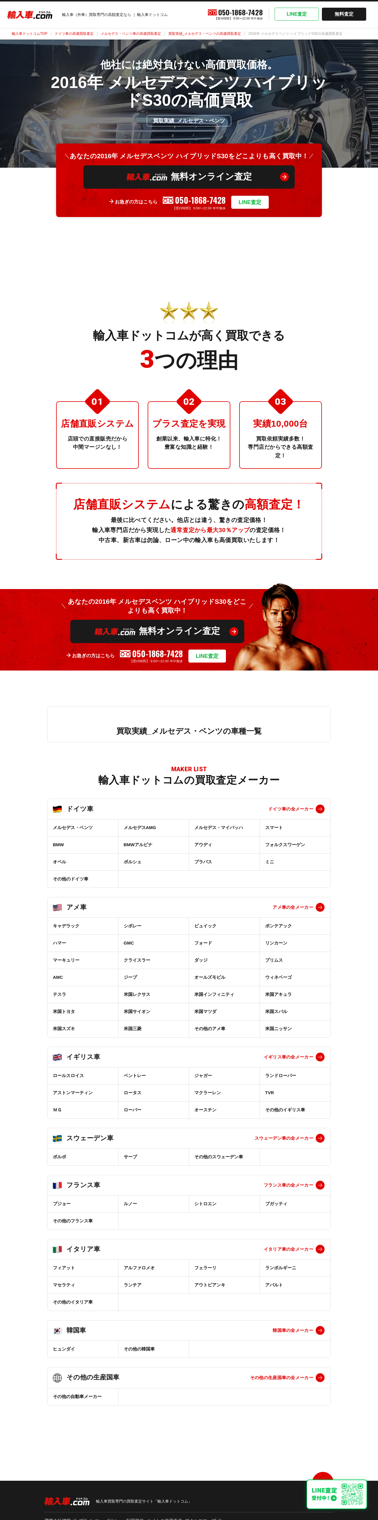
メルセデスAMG (140, 827)
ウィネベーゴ (278, 977)
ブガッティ (276, 1203)
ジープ (130, 977)
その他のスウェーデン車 (218, 1156)
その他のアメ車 (209, 1028)
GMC (129, 942)
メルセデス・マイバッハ (218, 827)
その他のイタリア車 (73, 1301)
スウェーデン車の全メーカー (284, 1138)
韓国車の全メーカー (293, 1330)
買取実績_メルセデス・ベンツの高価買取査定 (204, 34)
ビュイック (205, 925)
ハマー (59, 942)
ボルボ (59, 1156)
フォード (203, 942)
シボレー (132, 925)
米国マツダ (205, 1011)
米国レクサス (137, 994)
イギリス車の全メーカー (288, 1056)
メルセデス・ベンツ (73, 827)
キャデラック (66, 925)
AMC (58, 977)
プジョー (62, 1203)
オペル (59, 861)
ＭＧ (57, 1109)
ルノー (130, 1203)
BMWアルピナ (138, 844)
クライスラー (137, 960)
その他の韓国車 (139, 1348)
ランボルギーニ (280, 1267)
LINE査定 (297, 14)
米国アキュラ (278, 994)
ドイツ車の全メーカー (290, 808)
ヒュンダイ (64, 1348)
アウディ (203, 844)
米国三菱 (132, 1028)
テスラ (59, 994)
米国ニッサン (278, 1028)
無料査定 (344, 14)
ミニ (269, 861)
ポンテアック (278, 925)
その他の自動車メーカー (77, 1396)
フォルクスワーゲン (285, 844)
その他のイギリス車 (285, 1109)
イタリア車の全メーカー (288, 1249)
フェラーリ (205, 1267)
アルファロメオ (139, 1267)
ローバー (132, 1109)
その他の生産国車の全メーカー (281, 1377)
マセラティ (64, 1284)
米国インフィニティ (214, 994)
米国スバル (276, 1011)
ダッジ (201, 960)
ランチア (132, 1284)
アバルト (274, 1284)
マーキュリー (66, 960)
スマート (274, 827)
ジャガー (203, 1075)
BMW (58, 844)
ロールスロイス (68, 1075)
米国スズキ (64, 1028)
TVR (269, 1092)
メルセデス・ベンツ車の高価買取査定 (131, 34)
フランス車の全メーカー (288, 1185)
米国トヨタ (64, 1011)
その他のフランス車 (73, 1220)
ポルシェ (132, 861)
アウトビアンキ (209, 1284)
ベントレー (135, 1075)
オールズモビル (209, 977)
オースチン (205, 1109)
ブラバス (203, 861)
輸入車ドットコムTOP (29, 34)
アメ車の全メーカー (293, 907)
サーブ (130, 1156)
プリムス (274, 960)
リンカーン (276, 942)
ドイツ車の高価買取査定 (74, 34)
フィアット (64, 1267)
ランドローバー (280, 1075)
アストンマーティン (73, 1092)
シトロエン (205, 1203)
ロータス (132, 1092)
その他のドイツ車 (70, 878)
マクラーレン (207, 1092)
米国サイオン (137, 1011)
